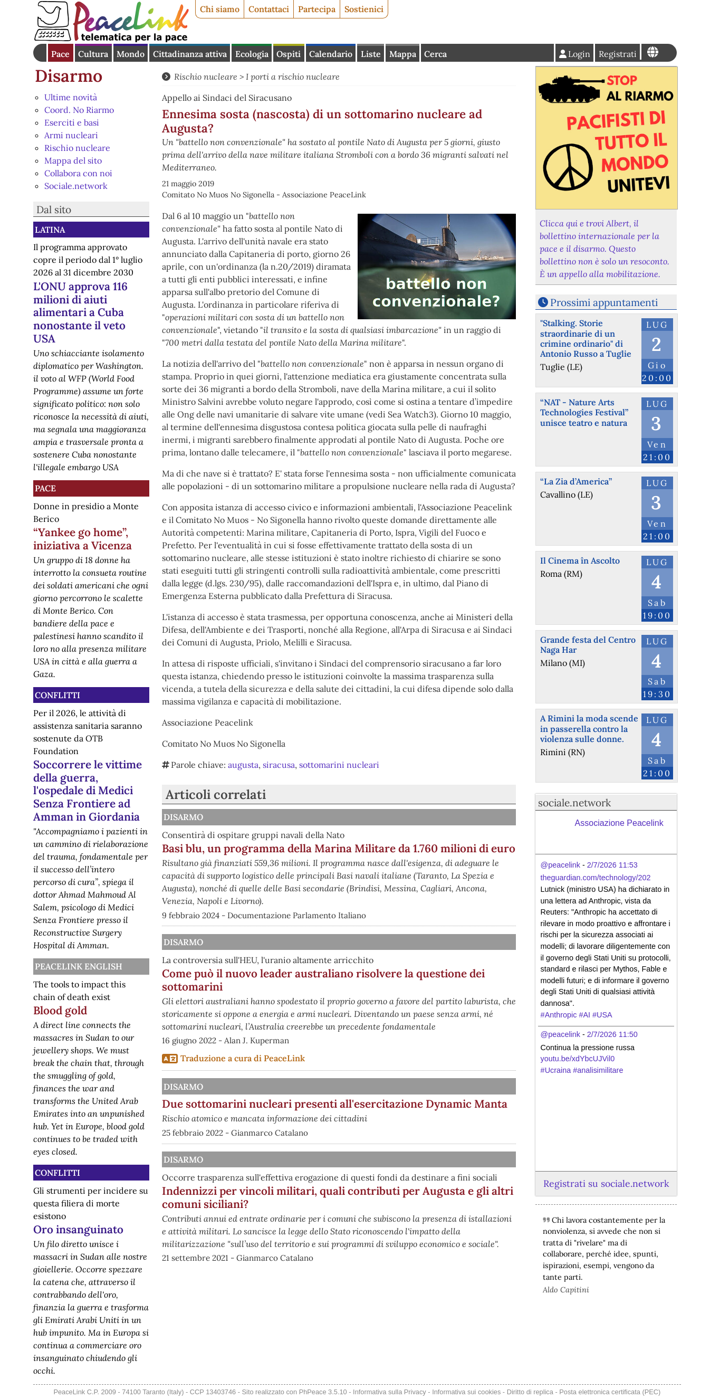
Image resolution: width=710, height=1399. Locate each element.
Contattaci (268, 9)
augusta (243, 764)
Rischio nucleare (77, 147)
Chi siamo (219, 9)
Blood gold (60, 1010)
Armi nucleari (71, 135)
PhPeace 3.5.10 (323, 1392)
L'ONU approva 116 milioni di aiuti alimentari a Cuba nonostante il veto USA (80, 312)
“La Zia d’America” (576, 481)
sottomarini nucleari (339, 764)
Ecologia (251, 54)
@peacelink (560, 865)
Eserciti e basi (71, 122)
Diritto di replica (530, 1392)
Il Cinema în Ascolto (580, 560)
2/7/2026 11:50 (612, 1034)
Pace (60, 54)
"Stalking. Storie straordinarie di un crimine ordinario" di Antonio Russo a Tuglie (585, 338)
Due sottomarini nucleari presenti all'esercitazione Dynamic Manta (359, 1136)
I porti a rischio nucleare (293, 76)
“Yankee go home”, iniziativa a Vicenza (82, 539)
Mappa (402, 54)
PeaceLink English (78, 966)
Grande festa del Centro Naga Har (588, 644)
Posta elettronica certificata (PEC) (609, 1392)
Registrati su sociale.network (606, 1183)
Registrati (618, 54)
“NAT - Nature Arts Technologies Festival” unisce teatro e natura (584, 412)
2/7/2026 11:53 (612, 865)
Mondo (131, 54)
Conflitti (57, 695)
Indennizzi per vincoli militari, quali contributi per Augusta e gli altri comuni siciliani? (391, 1281)
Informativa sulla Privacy (389, 1392)
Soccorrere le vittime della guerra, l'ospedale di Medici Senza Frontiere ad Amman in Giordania (87, 790)
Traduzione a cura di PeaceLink (242, 1084)
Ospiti (288, 54)
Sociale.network (76, 185)
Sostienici (363, 9)
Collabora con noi (78, 173)
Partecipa (316, 9)
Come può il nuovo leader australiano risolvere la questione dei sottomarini (392, 993)
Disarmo (68, 76)
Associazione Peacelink (619, 823)
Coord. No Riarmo (79, 109)
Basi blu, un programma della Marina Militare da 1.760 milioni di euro (388, 855)
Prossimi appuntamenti (604, 302)
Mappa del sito (73, 160)
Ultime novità (70, 97)
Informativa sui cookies (466, 1392)
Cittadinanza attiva (190, 54)
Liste (371, 54)
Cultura (93, 54)
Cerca (435, 54)
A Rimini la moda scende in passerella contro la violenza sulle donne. (589, 728)
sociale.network (574, 802)
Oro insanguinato (78, 1229)
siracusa (279, 764)
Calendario (330, 54)
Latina (50, 229)
